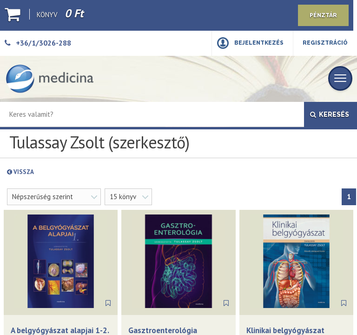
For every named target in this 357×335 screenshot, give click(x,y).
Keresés (329, 114)
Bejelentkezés (259, 43)
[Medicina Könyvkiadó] (50, 78)
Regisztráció (325, 43)
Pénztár (323, 15)
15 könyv (123, 196)
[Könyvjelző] (108, 303)
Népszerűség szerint (42, 196)
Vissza (42, 172)
